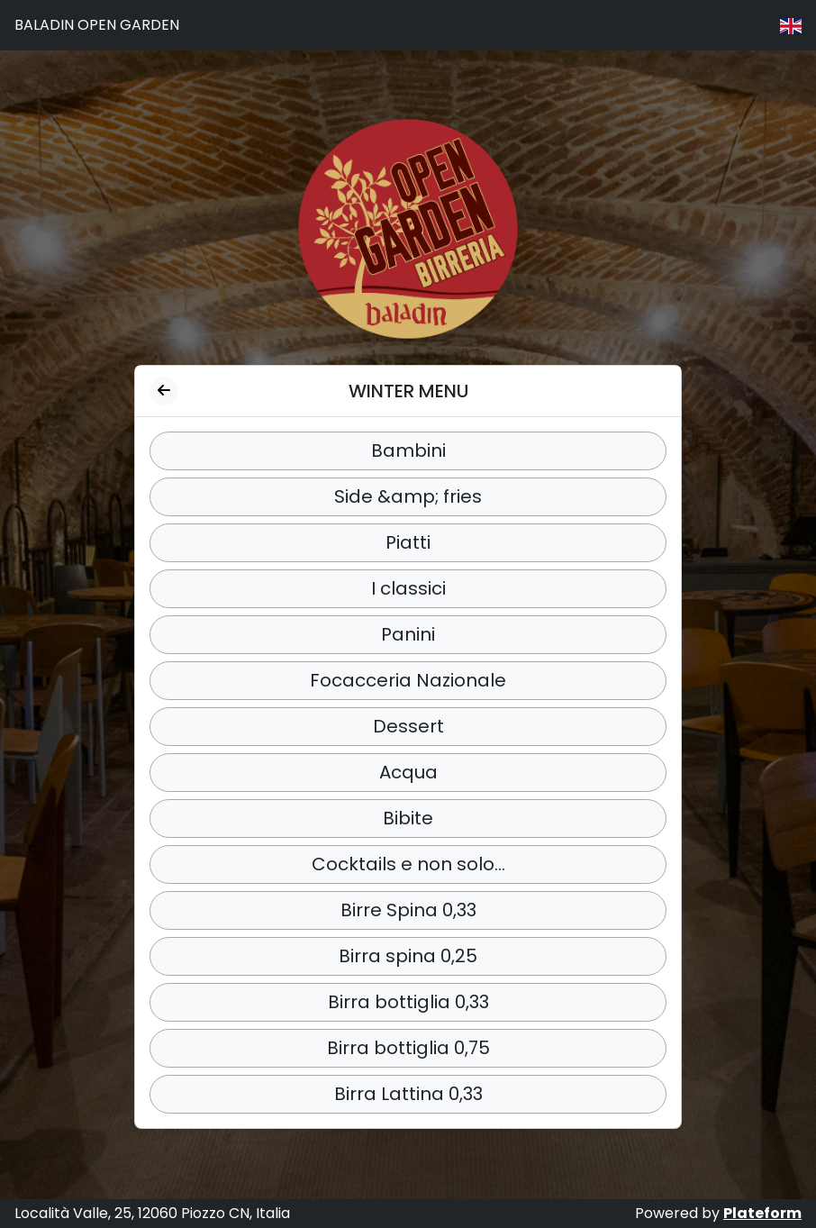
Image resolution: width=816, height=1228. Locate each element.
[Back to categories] (164, 391)
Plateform (762, 1213)
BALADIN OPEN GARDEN (96, 24)
